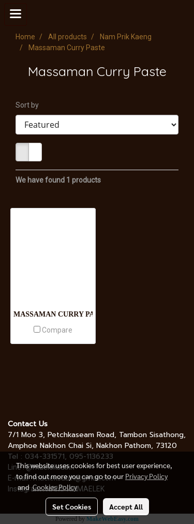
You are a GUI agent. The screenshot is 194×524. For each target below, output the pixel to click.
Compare (57, 330)
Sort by (29, 105)
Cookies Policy (55, 486)
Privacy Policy (146, 476)
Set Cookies (71, 506)
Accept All (126, 506)
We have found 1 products (58, 180)
